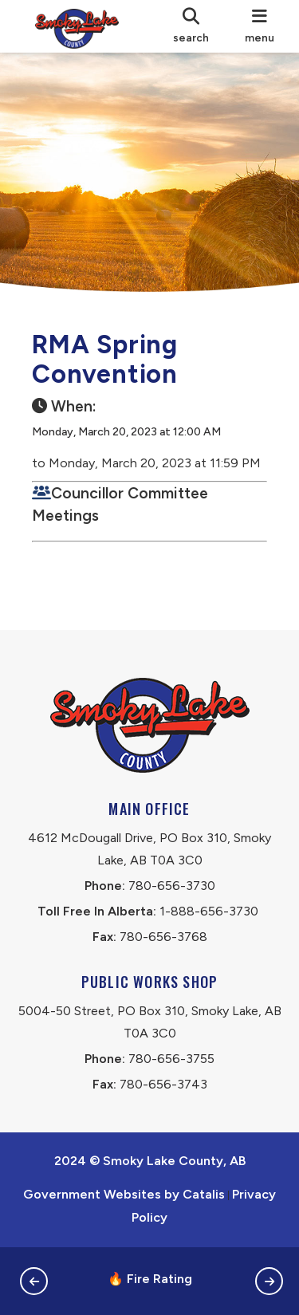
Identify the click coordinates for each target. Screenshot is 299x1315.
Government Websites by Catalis (124, 1194)
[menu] (259, 26)
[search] (190, 26)
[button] (34, 1281)
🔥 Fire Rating (150, 1278)
